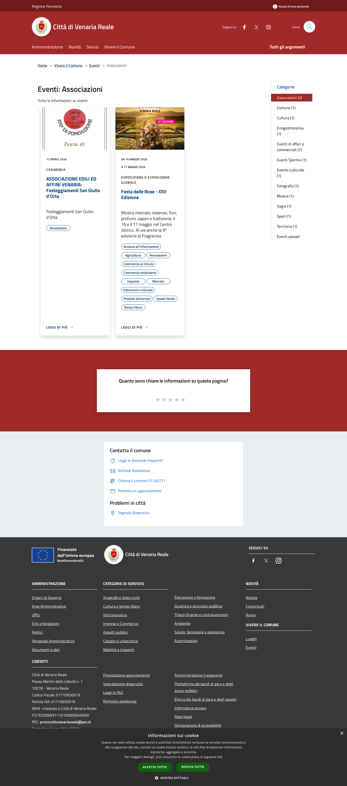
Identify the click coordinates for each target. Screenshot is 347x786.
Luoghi (251, 639)
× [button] (341, 733)
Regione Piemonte (47, 6)
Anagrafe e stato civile (121, 597)
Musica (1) (285, 196)
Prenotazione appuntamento (126, 675)
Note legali (183, 716)
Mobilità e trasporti (118, 649)
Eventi (94, 65)
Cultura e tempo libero (121, 606)
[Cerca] (309, 27)
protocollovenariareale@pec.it (65, 722)
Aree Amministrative (49, 606)
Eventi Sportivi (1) (291, 160)
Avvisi (251, 615)
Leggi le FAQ (113, 692)
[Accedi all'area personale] (291, 6)
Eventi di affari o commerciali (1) (290, 147)
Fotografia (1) (288, 186)
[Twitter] (254, 26)
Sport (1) (284, 216)
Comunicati (255, 606)
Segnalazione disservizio (123, 684)
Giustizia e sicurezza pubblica (198, 606)
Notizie (251, 597)
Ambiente (182, 623)
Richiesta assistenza (119, 701)
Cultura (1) (285, 118)
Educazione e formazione (194, 597)
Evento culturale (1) (290, 173)
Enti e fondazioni (45, 623)
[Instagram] (266, 26)
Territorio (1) (287, 226)
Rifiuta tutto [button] (192, 767)
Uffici (36, 615)
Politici (37, 632)
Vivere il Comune (68, 65)
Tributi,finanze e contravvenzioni (201, 615)
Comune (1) (286, 108)
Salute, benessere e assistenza (199, 632)
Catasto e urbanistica (120, 641)
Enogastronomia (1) (290, 131)
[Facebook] (242, 26)
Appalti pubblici (115, 632)
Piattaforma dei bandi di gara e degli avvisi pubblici (203, 687)
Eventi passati (288, 236)
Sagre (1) (284, 206)
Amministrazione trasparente (198, 675)
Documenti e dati (46, 649)
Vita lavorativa (115, 615)
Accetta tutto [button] (155, 767)
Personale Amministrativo (53, 641)
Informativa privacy (190, 708)
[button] (173, 777)
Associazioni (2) (289, 98)
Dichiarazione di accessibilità (197, 725)
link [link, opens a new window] (219, 757)
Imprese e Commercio (120, 623)
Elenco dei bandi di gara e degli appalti (205, 699)
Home (42, 65)
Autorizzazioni (186, 641)
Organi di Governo (46, 597)
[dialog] (173, 757)
